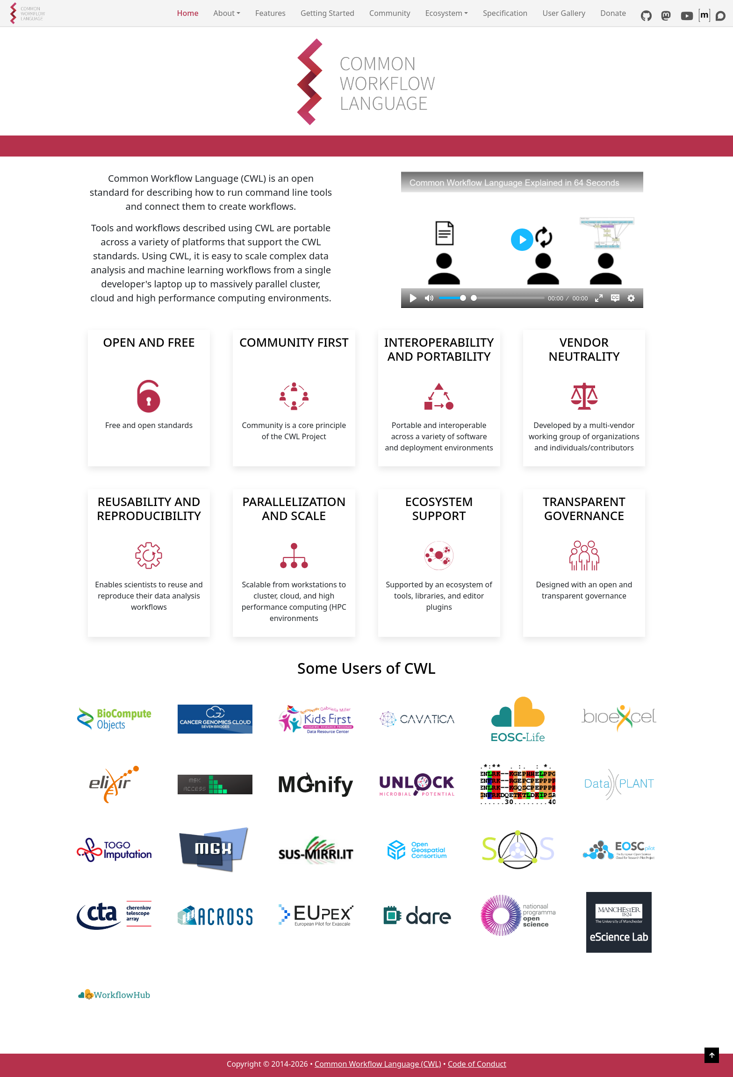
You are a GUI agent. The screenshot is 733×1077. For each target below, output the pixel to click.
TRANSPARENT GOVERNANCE (584, 509)
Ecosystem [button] (444, 13)
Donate (613, 13)
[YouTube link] (687, 17)
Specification (505, 13)
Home (188, 13)
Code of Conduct (477, 1064)
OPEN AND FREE (149, 342)
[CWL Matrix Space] (705, 17)
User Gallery (563, 13)
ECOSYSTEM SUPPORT (439, 509)
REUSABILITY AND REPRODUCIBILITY (149, 509)
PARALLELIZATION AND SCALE (293, 509)
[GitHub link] (646, 17)
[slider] (452, 297)
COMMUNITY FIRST (294, 342)
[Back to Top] (711, 1055)
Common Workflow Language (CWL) (378, 1064)
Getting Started (327, 13)
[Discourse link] (720, 17)
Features (270, 13)
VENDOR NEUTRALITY (583, 350)
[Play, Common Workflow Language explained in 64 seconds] (413, 298)
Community (389, 13)
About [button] (224, 13)
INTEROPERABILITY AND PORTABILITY (439, 350)
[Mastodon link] (666, 17)
